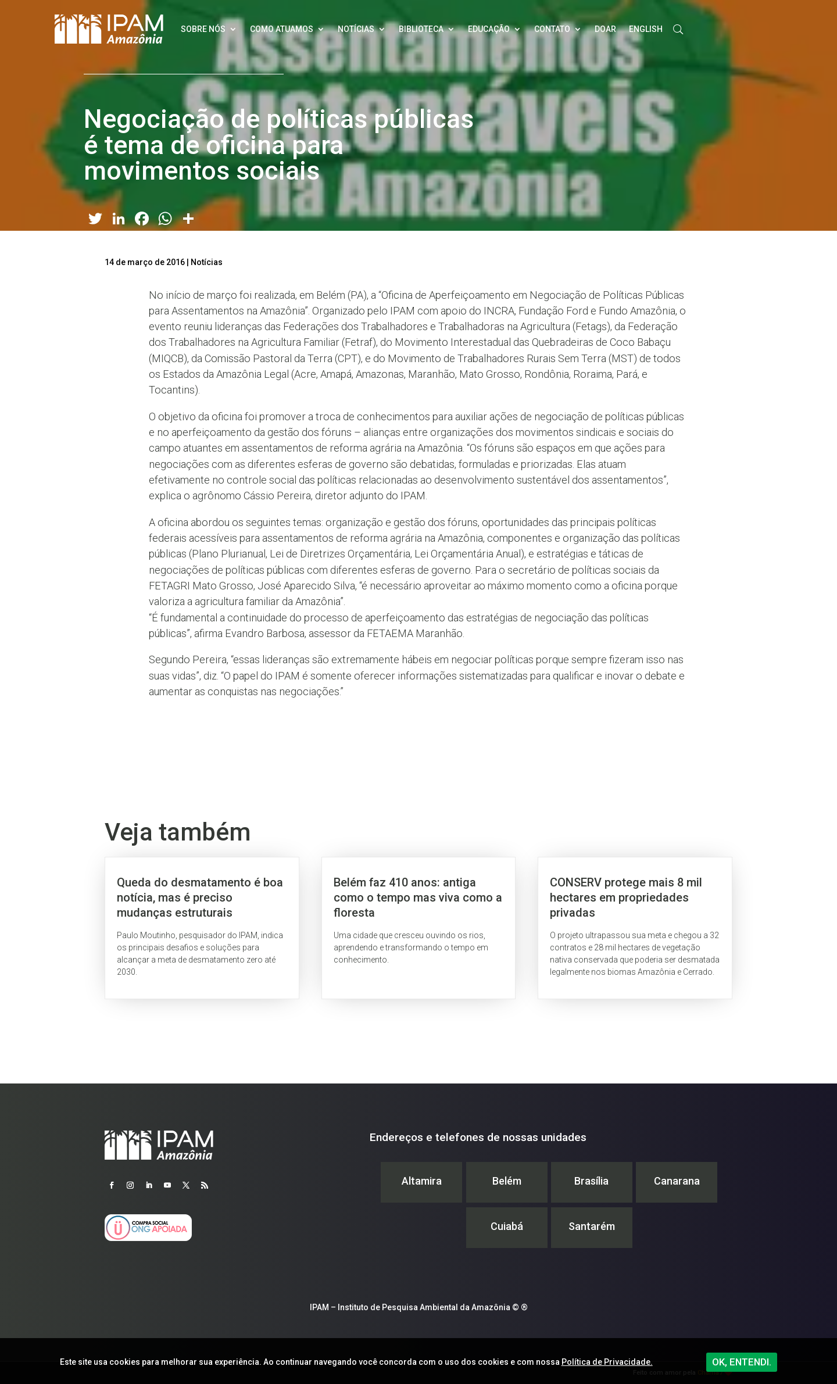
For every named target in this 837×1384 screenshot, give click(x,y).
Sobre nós (203, 29)
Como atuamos (281, 29)
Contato (552, 29)
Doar (605, 29)
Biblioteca (421, 29)
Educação (489, 29)
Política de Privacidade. (607, 1362)
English (646, 29)
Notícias (356, 29)
